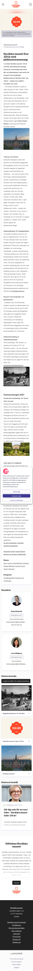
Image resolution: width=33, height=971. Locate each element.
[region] (16, 485)
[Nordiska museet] (16, 758)
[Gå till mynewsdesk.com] (16, 953)
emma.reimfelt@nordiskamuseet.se (16, 622)
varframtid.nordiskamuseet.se (13, 365)
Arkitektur (25, 563)
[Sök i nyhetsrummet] (30, 4)
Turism (6, 569)
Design (6, 566)
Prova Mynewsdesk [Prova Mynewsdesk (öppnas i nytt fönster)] (16, 959)
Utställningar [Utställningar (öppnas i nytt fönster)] (16, 925)
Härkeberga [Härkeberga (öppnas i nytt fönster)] (16, 942)
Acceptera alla (16, 496)
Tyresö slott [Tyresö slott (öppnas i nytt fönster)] (16, 937)
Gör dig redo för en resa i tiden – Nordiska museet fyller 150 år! (16, 812)
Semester (11, 569)
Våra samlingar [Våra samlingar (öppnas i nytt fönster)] (17, 931)
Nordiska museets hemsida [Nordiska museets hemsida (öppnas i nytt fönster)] (16, 922)
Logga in (16, 967)
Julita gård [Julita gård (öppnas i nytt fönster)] (16, 934)
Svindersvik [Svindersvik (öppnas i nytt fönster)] (16, 939)
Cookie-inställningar (16, 500)
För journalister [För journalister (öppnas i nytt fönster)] (16, 962)
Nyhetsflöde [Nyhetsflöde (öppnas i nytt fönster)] (16, 964)
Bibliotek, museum (15, 566)
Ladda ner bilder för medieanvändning (16, 681)
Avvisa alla (16, 491)
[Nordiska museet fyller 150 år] (16, 728)
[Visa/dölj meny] (3, 4)
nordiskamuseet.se (18, 291)
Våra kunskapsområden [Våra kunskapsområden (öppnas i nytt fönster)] (17, 928)
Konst (23, 566)
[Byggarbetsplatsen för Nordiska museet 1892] (16, 698)
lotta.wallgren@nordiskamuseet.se (16, 664)
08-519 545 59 (16, 625)
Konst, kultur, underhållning (13, 563)
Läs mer (16, 883)
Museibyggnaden (9, 578)
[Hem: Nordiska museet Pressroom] (16, 4)
